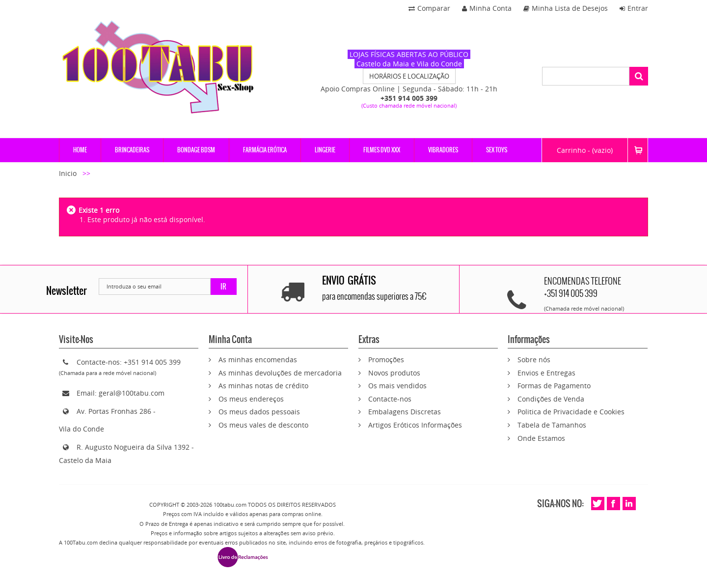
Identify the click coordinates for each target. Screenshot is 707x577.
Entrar (634, 8)
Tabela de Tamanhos (551, 425)
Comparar (429, 8)
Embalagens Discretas (404, 411)
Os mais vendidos (397, 385)
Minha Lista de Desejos (565, 8)
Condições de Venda (550, 399)
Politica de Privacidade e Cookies (571, 411)
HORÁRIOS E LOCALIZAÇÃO (409, 76)
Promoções (386, 359)
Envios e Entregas (546, 372)
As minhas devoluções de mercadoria (280, 372)
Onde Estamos (541, 438)
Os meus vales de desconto (263, 425)
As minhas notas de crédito (263, 385)
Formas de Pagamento (554, 385)
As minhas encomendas (257, 359)
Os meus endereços (251, 399)
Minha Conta (487, 8)
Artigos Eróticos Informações (415, 425)
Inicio (69, 173)
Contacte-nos (389, 399)
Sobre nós (533, 359)
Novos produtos (394, 372)
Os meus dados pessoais (259, 411)
